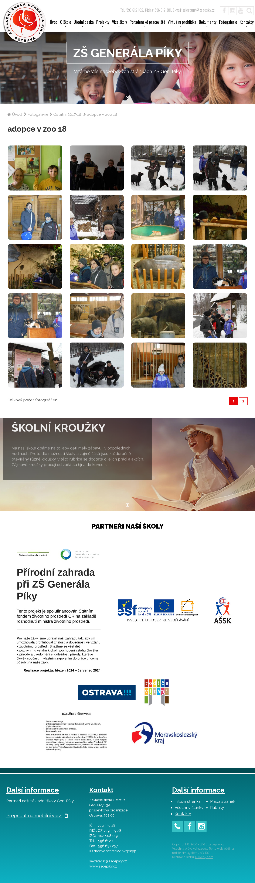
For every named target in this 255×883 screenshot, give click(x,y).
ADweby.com (204, 857)
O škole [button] (65, 23)
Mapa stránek (222, 801)
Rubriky (217, 807)
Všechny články (189, 807)
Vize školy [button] (119, 23)
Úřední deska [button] (84, 23)
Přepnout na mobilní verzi (37, 815)
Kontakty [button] (247, 23)
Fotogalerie (228, 22)
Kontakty (183, 813)
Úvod (54, 22)
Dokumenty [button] (208, 23)
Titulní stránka (188, 801)
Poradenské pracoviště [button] (147, 23)
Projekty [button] (102, 23)
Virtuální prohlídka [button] (182, 23)
